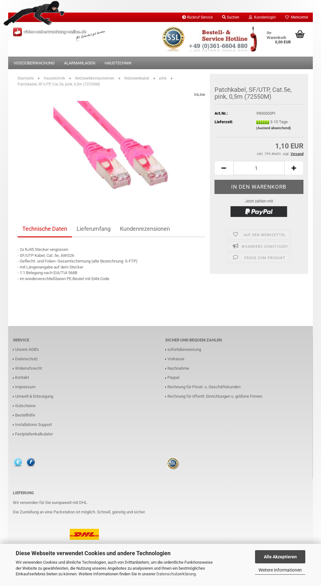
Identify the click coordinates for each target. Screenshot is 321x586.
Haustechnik (118, 63)
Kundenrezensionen (145, 228)
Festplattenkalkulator (34, 434)
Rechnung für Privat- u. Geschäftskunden (204, 386)
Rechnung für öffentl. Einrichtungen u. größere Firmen (214, 396)
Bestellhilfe (25, 415)
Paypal (173, 377)
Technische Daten (44, 228)
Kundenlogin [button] (262, 17)
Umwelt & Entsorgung (34, 396)
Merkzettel (296, 17)
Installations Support (33, 424)
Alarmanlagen (79, 63)
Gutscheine (25, 405)
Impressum (25, 386)
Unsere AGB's (27, 349)
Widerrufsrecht (28, 368)
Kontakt (22, 377)
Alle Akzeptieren (280, 556)
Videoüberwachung (34, 63)
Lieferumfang (94, 228)
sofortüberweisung (184, 349)
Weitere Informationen (280, 569)
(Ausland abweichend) (273, 128)
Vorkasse (175, 359)
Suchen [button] (230, 17)
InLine (199, 94)
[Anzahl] (259, 168)
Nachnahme (178, 368)
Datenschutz (26, 359)
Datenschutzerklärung (176, 574)
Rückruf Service (197, 17)
